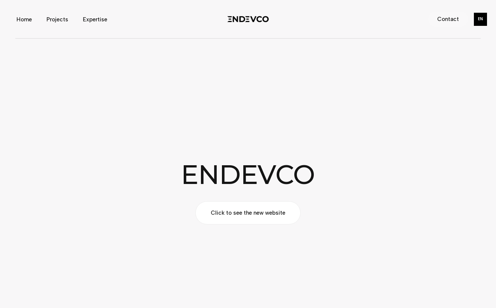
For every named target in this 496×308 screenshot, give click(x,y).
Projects (57, 19)
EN (480, 18)
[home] (247, 19)
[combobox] (480, 19)
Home (24, 19)
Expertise (95, 19)
